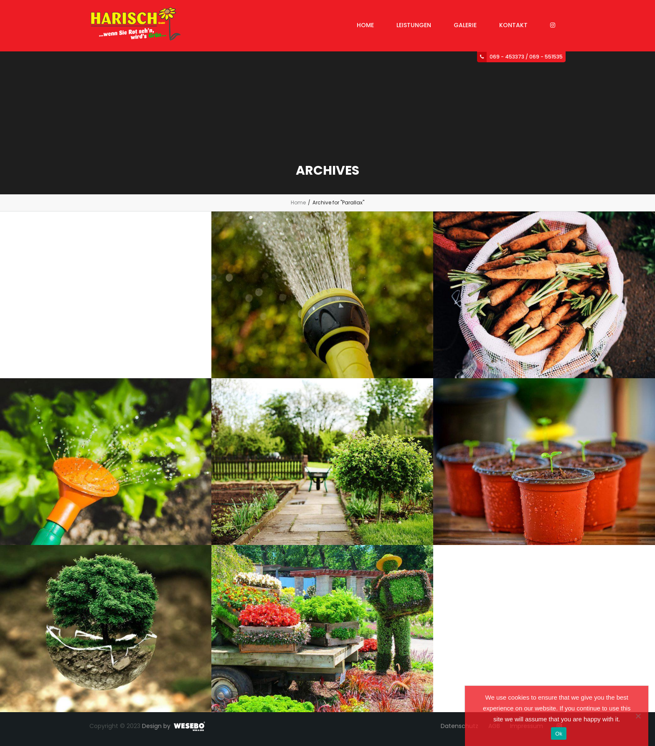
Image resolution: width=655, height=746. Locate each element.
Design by (156, 726)
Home (298, 202)
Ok (558, 734)
